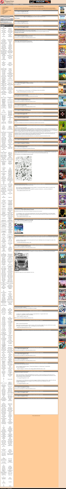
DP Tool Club (10, 104)
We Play (10, 466)
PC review (10, 338)
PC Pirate (10, 336)
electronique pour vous (10, 118)
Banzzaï (4, 63)
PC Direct (10, 323)
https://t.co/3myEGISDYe (46, 366)
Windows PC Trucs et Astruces (4, 473)
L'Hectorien (10, 206)
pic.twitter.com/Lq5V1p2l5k (26, 376)
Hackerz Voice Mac (4, 156)
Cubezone (10, 93)
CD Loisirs (3, 72)
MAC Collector (3, 256)
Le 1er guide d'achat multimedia (4, 225)
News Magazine (10, 296)
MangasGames (10, 258)
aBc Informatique (10, 39)
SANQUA (3, 403)
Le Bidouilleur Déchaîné (10, 225)
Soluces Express (3, 410)
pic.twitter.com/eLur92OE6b (40, 90)
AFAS (10, 43)
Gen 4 (10, 143)
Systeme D (10, 423)
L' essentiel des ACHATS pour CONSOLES (10, 204)
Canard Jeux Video (3, 69)
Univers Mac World (10, 453)
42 (3, 35)
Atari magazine (3, 59)
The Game (10, 433)
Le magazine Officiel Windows (3, 231)
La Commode (4, 215)
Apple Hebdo (4, 55)
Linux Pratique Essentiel (10, 244)
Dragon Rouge (10, 105)
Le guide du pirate (3, 226)
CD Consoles (4, 71)
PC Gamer (3, 328)
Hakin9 (10, 156)
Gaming (10, 138)
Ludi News (10, 251)
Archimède (10, 56)
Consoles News (10, 88)
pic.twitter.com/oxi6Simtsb (29, 314)
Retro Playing (10, 391)
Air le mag (3, 44)
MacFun (3, 257)
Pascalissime (10, 319)
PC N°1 (10, 334)
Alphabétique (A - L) (8, 4)
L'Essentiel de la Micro (3, 204)
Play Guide (10, 354)
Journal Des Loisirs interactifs (4, 192)
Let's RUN (3, 239)
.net (10, 292)
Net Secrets (10, 294)
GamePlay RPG (3, 139)
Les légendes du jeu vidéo (10, 238)
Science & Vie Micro (10, 405)
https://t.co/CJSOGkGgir (32, 90)
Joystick (3, 193)
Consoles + (10, 85)
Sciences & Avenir (3, 406)
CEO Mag (10, 74)
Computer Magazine (10, 84)
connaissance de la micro (3, 86)
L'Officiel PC (4, 211)
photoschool (3, 348)
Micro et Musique (3, 268)
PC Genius (10, 328)
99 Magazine (10, 36)
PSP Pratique (10, 375)
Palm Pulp (3, 319)
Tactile (10, 426)
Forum (3, 13)
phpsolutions (10, 347)
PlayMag (10, 358)
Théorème (3, 438)
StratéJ (4, 417)
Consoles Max (10, 87)
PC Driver (10, 324)
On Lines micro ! (3, 310)
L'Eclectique (10, 202)
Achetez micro (10, 40)
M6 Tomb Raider (3, 255)
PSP (3, 375)
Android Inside (10, 52)
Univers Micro (4, 454)
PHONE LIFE (4, 347)
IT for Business (3, 180)
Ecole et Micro (4, 112)
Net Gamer (10, 293)
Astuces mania (10, 57)
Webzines (3, 467)
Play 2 (10, 353)
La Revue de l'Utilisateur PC (3, 220)
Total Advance (10, 442)
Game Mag (10, 134)
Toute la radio (4, 442)
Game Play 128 (10, 140)
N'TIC (4, 291)
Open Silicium (10, 310)
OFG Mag (3, 308)
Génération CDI (10, 144)
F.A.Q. (3, 9)
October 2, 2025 (28, 242)
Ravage (4, 388)
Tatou (3, 428)
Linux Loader (10, 240)
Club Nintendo (10, 76)
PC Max (10, 333)
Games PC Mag (3, 138)
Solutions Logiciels (10, 410)
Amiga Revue (10, 48)
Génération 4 (4, 144)
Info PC (4, 172)
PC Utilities (10, 342)
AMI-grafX (10, 45)
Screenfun (3, 407)
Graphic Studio (3, 149)
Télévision (3, 432)
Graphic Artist (10, 148)
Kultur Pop (10, 197)
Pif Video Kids (4, 349)
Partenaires (21, 4)
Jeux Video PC (4, 189)
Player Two (3, 358)
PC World (3, 343)
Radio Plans (3, 384)
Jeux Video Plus (10, 189)
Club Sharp (3, 77)
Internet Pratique (3, 178)
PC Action (3, 321)
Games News (4, 137)
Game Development (10, 132)
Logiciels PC (10, 248)
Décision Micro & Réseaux (10, 98)
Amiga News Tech (3, 48)
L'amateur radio (10, 200)
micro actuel (4, 266)
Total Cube (3, 443)
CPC (3, 90)
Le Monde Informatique (10, 231)
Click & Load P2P (10, 75)
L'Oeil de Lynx (3, 209)
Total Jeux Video (3, 444)
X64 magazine (4, 477)
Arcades (3, 56)
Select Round (4, 408)
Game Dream (4, 133)
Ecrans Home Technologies (10, 112)
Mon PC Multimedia (10, 283)
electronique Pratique (4, 119)
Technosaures (4, 430)
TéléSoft (10, 431)
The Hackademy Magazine (10, 435)
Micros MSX (4, 279)
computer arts (10, 83)
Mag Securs (3, 258)
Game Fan (10, 133)
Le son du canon (10, 234)
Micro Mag (10, 270)
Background (3, 62)
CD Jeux (10, 71)
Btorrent (10, 65)
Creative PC (4, 93)
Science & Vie (10, 403)
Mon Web (10, 284)
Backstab (10, 62)
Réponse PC (4, 389)
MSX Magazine (10, 285)
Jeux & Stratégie (10, 184)
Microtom (3, 280)
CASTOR (10, 69)
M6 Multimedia (3, 254)
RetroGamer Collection (4, 394)
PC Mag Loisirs (3, 332)
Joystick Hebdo (3, 194)
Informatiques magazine (10, 174)
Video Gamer (10, 458)
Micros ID (10, 278)
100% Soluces (10, 30)
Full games (3, 129)
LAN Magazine (3, 223)
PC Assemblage (10, 321)
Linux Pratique (4, 243)
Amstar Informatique (4, 50)
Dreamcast (10, 106)
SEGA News (10, 407)
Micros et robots (10, 279)
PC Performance (10, 335)
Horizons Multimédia (3, 163)
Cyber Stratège (4, 94)
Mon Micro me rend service (4, 283)
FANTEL (3, 126)
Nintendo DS (4, 299)
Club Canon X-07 (3, 76)
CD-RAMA (3, 73)
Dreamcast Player (3, 107)
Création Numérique (4, 92)
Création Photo (10, 92)
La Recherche (4, 218)
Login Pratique (10, 249)
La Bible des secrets (4, 214)
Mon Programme (3, 284)
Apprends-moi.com (10, 55)
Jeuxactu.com (10, 183)
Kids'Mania (3, 197)
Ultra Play (3, 450)
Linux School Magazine (4, 245)
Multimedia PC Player (3, 288)
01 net (4, 29)
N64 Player (10, 291)
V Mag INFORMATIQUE (3, 459)
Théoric (10, 438)
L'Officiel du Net (10, 209)
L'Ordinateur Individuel (4, 213)
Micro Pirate (4, 272)
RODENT (10, 398)
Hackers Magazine (3, 155)
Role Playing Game (4, 399)
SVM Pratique (4, 423)
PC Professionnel (3, 338)
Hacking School (3, 157)
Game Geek (3, 134)
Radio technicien (10, 384)
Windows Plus (10, 473)
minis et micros (10, 280)
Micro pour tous (3, 273)
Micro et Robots (10, 268)
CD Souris (3, 74)
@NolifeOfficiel (45, 213)
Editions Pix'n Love (4, 114)
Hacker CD (10, 152)
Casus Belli (3, 70)
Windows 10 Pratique (4, 470)
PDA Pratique (10, 345)
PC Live (3, 331)
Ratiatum (10, 387)
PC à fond (3, 320)
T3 (3, 426)
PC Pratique (10, 337)
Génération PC (4, 145)
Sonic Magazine (3, 412)
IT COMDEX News (10, 179)
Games (4, 136)
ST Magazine (10, 415)
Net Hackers (4, 294)
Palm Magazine (10, 318)
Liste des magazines (5, 7)
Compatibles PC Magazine (3, 82)
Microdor (3, 278)
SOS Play (10, 414)
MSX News (3, 286)
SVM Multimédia (10, 422)
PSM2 (10, 373)
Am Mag (10, 44)
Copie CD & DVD (10, 89)
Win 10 (10, 469)
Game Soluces (4, 135)
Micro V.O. (3, 277)
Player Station (10, 357)
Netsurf (4, 296)
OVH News (10, 314)
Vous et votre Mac (3, 463)
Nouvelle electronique (10, 304)
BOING (4, 65)
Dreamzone (10, 107)
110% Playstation (10, 31)
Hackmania (10, 157)
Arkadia (4, 57)
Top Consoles (4, 440)
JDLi (3, 182)
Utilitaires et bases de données (6, 10)
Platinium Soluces (10, 352)
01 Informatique (3, 28)
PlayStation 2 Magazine (10, 360)
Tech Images (4, 429)
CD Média (10, 72)
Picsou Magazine (10, 348)
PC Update (3, 342)
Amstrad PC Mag (3, 52)
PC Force (10, 326)
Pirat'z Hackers (3, 350)
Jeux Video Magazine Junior (3, 188)
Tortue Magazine (10, 441)
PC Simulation (4, 339)
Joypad (10, 191)
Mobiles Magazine (10, 281)
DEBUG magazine (3, 97)
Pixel (3, 351)
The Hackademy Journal (3, 435)
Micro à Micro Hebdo (4, 264)
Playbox (10, 355)
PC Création (4, 323)
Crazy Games (4, 91)
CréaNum (10, 91)
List (10, 245)
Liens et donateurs (5, 11)
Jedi (3, 183)
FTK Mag (10, 128)
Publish (4, 376)
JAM (10, 181)
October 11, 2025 (28, 216)
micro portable (10, 273)
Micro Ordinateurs (10, 271)
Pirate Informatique (10, 350)
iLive (3, 175)
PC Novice (3, 335)
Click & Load (4, 75)
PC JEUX (10, 329)
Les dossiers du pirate (3, 238)
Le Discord (4, 12)
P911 (10, 317)
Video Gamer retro (3, 460)
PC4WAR (10, 343)
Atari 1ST (10, 58)
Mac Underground (10, 256)
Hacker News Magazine (10, 154)
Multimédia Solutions (10, 288)
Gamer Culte (10, 141)
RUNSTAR (3, 400)
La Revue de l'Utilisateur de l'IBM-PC (10, 218)
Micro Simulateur (10, 275)
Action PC (10, 41)
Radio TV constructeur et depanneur (10, 383)
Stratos (10, 417)
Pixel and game (10, 351)
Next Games (10, 297)
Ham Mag (3, 158)
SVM (10, 420)
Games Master (10, 136)
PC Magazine (4, 333)
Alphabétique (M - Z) (15, 4)
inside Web (10, 176)
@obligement (21, 90)
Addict (10, 42)
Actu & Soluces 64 (3, 42)
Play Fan (3, 354)
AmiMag (3, 49)
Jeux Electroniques (3, 184)
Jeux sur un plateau (4, 186)
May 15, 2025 (26, 383)
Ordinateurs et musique (10, 313)
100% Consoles (3, 30)
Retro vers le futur (10, 392)
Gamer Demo (4, 142)
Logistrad (3, 250)
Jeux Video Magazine (10, 186)
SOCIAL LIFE (4, 409)
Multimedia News (10, 286)
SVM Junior (4, 421)
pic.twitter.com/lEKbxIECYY (20, 367)
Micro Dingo (4, 267)
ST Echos (3, 415)
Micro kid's (10, 269)
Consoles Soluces (3, 89)
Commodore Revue (10, 80)
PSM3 (4, 374)
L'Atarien (3, 201)
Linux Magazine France (3, 242)
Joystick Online (10, 193)
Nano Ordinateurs (3, 292)
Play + (4, 353)
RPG (3, 396)
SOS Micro (3, 414)
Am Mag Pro (4, 45)
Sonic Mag (10, 411)
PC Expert (3, 325)
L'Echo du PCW (3, 202)
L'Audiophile (10, 201)
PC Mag (10, 332)
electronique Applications (4, 116)
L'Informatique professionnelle (10, 208)
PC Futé (10, 327)
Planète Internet (3, 359)
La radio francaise (10, 216)
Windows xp (10, 474)
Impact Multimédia (4, 171)
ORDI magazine (3, 312)
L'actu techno (4, 200)
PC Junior (10, 330)
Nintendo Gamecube (10, 299)
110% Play (3, 31)
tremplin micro (10, 445)
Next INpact (4, 298)
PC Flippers (10, 325)
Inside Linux (4, 176)
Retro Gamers (4, 390)
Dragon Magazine (3, 105)
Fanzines (10, 126)
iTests (4, 181)
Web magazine (10, 468)
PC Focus (3, 326)
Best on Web (4, 64)
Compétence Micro (4, 83)
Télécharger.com (10, 430)
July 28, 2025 (29, 327)
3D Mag (3, 34)
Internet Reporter (10, 178)
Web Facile (3, 468)
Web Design (10, 467)
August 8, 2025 (26, 316)
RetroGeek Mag (10, 394)
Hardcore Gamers (10, 158)
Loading (10, 247)
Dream (4, 106)
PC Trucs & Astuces (10, 341)
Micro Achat (10, 264)
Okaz (10, 308)
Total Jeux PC (10, 443)
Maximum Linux (10, 259)
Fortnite (4, 127)
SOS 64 (10, 412)
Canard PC (10, 68)
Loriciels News (3, 251)
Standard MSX (4, 416)
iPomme (3, 179)
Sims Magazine (10, 408)
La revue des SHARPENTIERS (10, 220)
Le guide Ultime (10, 226)
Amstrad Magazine (10, 51)
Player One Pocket (3, 357)
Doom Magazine (10, 102)
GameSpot (3, 143)
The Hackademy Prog (10, 437)
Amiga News (10, 47)
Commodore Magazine (4, 80)
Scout (10, 406)
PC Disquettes (4, 324)
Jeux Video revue (3, 190)
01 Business (10, 28)
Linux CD (10, 239)
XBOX (10, 477)
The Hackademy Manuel (3, 437)
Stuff (10, 418)
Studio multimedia (3, 418)
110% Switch (10, 32)
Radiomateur (10, 386)
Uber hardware (4, 449)
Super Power (10, 419)
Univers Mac (4, 453)
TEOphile (3, 433)
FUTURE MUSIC (10, 129)
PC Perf (4, 336)
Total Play (10, 444)
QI (3, 379)
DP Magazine (4, 104)
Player (4, 356)
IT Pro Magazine (10, 180)
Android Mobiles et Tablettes (4, 54)
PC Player (3, 337)
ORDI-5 (10, 311)
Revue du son (10, 395)
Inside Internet (10, 175)
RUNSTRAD (10, 400)
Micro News (4, 271)
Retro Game (10, 389)
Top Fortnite (10, 440)
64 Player (10, 35)
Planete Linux (4, 352)
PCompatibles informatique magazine (4, 345)
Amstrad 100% (10, 50)
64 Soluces (3, 36)
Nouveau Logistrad (4, 305)
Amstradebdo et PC (4, 51)
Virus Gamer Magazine (10, 460)
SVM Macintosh (3, 422)
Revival (4, 395)
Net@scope (3, 295)
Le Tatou (3, 236)
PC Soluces (3, 340)
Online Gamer (10, 309)
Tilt (3, 439)
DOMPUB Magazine (3, 102)
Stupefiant (3, 419)
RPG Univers (10, 397)
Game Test (10, 135)
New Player (3, 297)
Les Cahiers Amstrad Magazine (10, 236)
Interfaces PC (4, 177)
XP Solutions (10, 478)
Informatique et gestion (3, 174)
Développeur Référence (4, 99)
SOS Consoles (4, 413)
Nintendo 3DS (10, 298)
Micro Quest (10, 274)
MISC (4, 281)
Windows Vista (3, 474)
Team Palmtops (10, 428)
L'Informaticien (3, 208)
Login (4, 249)
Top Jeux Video (3, 441)
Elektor (10, 119)
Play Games (3, 355)
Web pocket (3, 469)
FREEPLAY (4, 128)
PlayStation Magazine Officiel (10, 361)
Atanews (3, 58)
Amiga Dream (4, 47)
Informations (2, 4)
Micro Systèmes (10, 276)
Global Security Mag (4, 146)
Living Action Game (4, 247)
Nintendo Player (3, 302)
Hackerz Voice (10, 155)
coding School (4, 78)
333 (3, 33)
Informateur (10, 172)
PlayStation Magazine (3, 361)
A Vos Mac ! (4, 39)
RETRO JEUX (10, 390)
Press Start (3, 371)
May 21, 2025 (43, 368)
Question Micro (10, 379)
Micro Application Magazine (10, 266)
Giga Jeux (10, 145)
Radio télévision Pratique (3, 386)
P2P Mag (3, 317)
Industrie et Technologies (10, 171)
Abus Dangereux (3, 40)
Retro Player (4, 391)
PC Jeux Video (4, 330)
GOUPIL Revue (10, 147)
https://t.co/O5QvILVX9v (21, 381)
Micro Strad (3, 276)
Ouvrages (3, 314)
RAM (3, 387)
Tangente (3, 427)
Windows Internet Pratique (10, 470)
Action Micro (4, 41)
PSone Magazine (10, 374)
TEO (10, 432)
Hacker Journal (3, 153)
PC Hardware (4, 329)
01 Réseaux (10, 29)
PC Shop (10, 339)
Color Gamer (10, 78)
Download (3, 103)
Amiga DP (10, 46)
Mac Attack (10, 255)
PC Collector (4, 322)
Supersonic (3, 420)
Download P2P (10, 103)
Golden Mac (4, 147)
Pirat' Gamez (10, 349)
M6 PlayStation (10, 254)
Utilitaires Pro (4, 455)
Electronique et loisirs (10, 116)
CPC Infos (10, 90)
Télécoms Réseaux (3, 431)
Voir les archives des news (36, 415)
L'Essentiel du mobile (4, 206)
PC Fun (4, 327)
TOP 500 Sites (10, 439)
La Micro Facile (10, 215)
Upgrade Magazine (10, 454)
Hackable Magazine (4, 152)
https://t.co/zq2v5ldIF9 (21, 314)
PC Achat (10, 320)
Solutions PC (4, 411)
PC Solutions (10, 340)
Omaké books (4, 309)
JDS (10, 182)
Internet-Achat (10, 177)
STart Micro (10, 416)
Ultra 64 (10, 449)
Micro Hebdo (4, 269)
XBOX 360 (3, 478)
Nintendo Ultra (10, 302)
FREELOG (10, 127)
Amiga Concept (3, 46)
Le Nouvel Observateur (3, 234)
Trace (4, 445)
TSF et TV (3, 446)
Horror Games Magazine (10, 163)
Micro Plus (10, 272)
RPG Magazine (10, 396)
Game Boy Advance (4, 132)
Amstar (10, 49)
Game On (10, 137)
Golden (10, 146)
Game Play (10, 139)
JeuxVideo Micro (10, 190)
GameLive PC (4, 141)
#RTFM (10, 399)
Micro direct (10, 267)
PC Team (3, 341)
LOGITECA (10, 250)
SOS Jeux (10, 413)
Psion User (3, 373)
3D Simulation (10, 34)
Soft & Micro (10, 409)
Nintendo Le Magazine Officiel (3, 301)
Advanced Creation (4, 43)
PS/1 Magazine (10, 372)
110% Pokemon (3, 32)
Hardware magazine (10, 159)
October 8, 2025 (28, 190)
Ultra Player (10, 450)
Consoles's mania (3, 87)
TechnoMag (10, 429)
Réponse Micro (10, 388)
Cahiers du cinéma (3, 68)
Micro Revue (4, 275)
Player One (10, 356)
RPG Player (3, 397)
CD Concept (10, 70)
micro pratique (4, 274)
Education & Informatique (10, 114)
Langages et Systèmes (10, 223)
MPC (3, 285)
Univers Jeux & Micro (10, 452)
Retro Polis (3, 392)
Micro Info (3, 270)
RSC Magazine (3, 398)
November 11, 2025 (31, 91)
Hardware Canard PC (3, 159)
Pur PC (10, 376)
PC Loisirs (10, 331)
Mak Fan (10, 257)
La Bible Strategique (10, 214)
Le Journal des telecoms (10, 228)
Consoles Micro (3, 88)
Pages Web (3, 318)
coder (10, 77)
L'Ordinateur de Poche (10, 211)
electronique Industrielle (4, 118)
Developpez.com (10, 99)
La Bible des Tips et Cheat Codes (10, 213)
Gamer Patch (10, 142)
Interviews (4, 8)
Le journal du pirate (4, 229)
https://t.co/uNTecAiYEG (22, 240)
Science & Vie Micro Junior (4, 405)
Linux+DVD (4, 240)
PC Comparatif (10, 322)
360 (10, 33)
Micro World (10, 277)
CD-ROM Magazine (10, 73)
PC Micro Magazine (4, 334)
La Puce (4, 216)
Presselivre (10, 371)
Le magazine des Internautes (10, 230)
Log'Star (3, 248)
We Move (3, 466)
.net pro (4, 293)
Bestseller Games (10, 64)
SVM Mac (10, 421)
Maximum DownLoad (3, 259)
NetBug (10, 295)
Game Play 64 (4, 140)
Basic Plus (10, 63)
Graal (4, 148)
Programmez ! (4, 372)
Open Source (4, 311)
